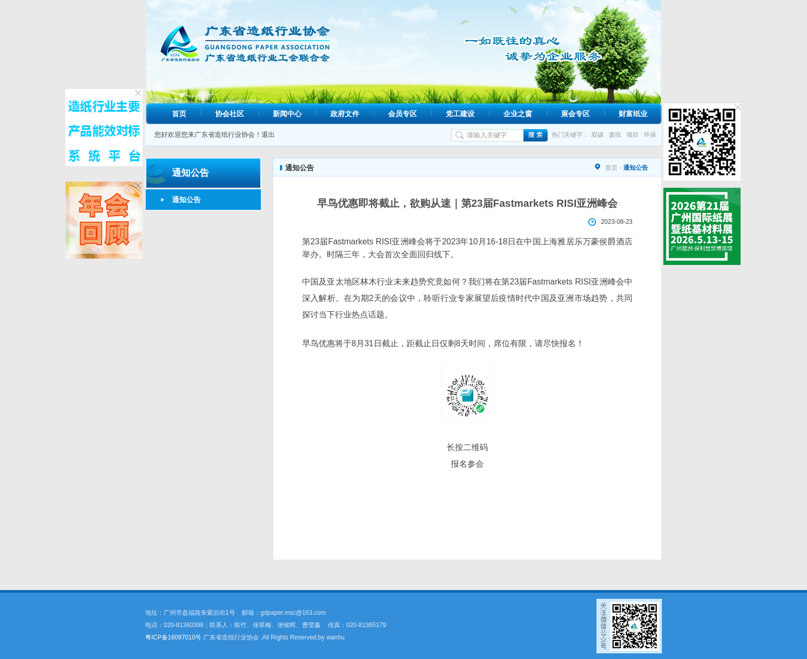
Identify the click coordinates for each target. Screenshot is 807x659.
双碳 (597, 134)
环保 (650, 134)
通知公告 (186, 199)
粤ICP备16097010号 (173, 637)
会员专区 (402, 114)
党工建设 (460, 114)
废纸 (615, 134)
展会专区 (575, 114)
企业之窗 (517, 114)
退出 (268, 134)
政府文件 (344, 114)
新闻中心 (287, 114)
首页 (179, 114)
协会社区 (229, 114)
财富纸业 (633, 114)
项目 (632, 134)
